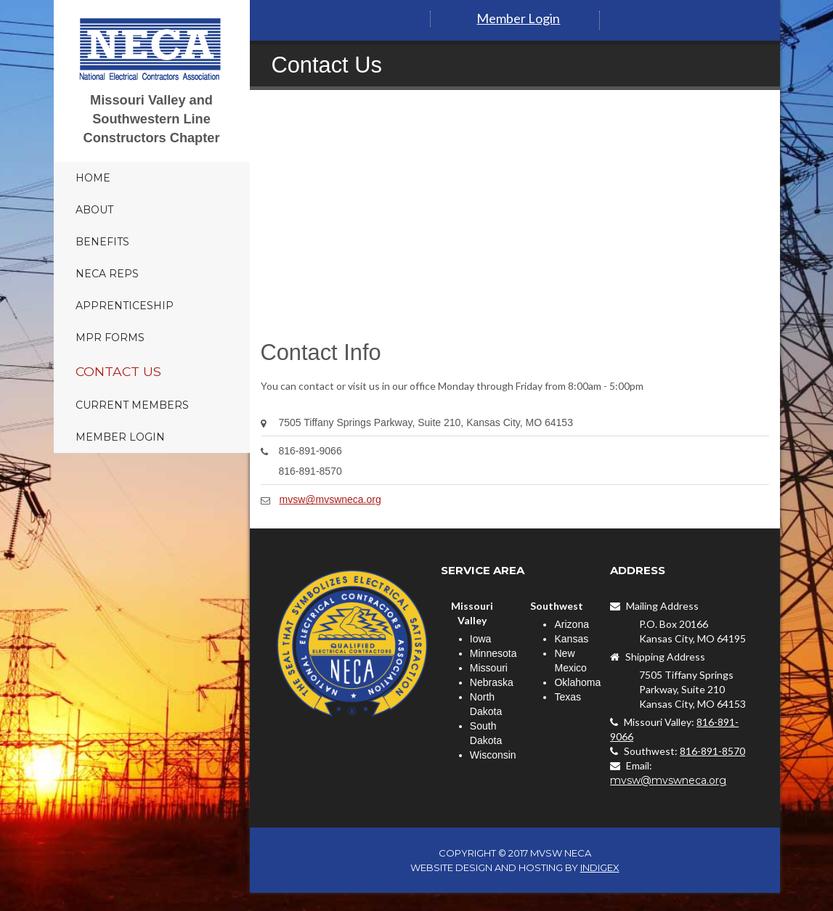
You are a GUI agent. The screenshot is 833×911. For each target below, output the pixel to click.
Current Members (132, 405)
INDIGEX (599, 867)
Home (93, 177)
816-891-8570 (712, 751)
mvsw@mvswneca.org (330, 499)
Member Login (120, 437)
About (94, 209)
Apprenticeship (125, 305)
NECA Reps (107, 273)
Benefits (102, 241)
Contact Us (118, 371)
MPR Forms (110, 337)
